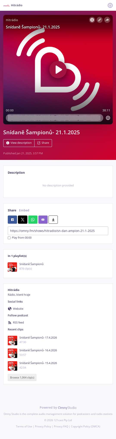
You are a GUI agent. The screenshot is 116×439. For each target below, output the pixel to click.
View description (19, 143)
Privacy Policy (43, 426)
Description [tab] (16, 172)
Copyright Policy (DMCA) (85, 426)
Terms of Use (24, 426)
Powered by (58, 407)
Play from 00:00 (19, 237)
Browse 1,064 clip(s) (22, 377)
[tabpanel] (58, 185)
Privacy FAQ (61, 426)
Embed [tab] (24, 210)
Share (43, 143)
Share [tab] (12, 210)
